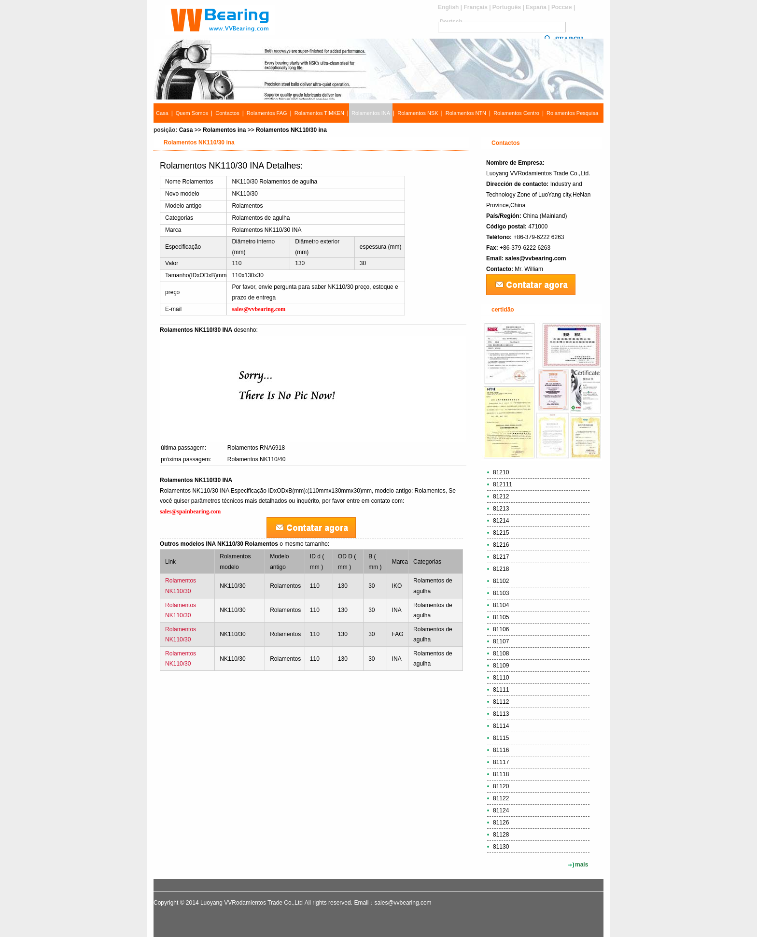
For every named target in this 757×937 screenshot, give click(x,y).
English (448, 7)
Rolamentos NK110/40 (256, 459)
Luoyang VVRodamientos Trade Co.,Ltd (251, 902)
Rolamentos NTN (466, 113)
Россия (561, 7)
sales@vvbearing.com (535, 258)
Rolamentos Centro (516, 113)
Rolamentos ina (224, 130)
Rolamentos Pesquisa (572, 113)
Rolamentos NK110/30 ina (291, 130)
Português (506, 7)
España (536, 7)
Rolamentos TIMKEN (319, 113)
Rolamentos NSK (417, 113)
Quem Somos (192, 113)
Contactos (227, 113)
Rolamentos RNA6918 (256, 447)
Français (475, 7)
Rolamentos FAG (267, 113)
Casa (162, 113)
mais (581, 864)
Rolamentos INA (370, 113)
